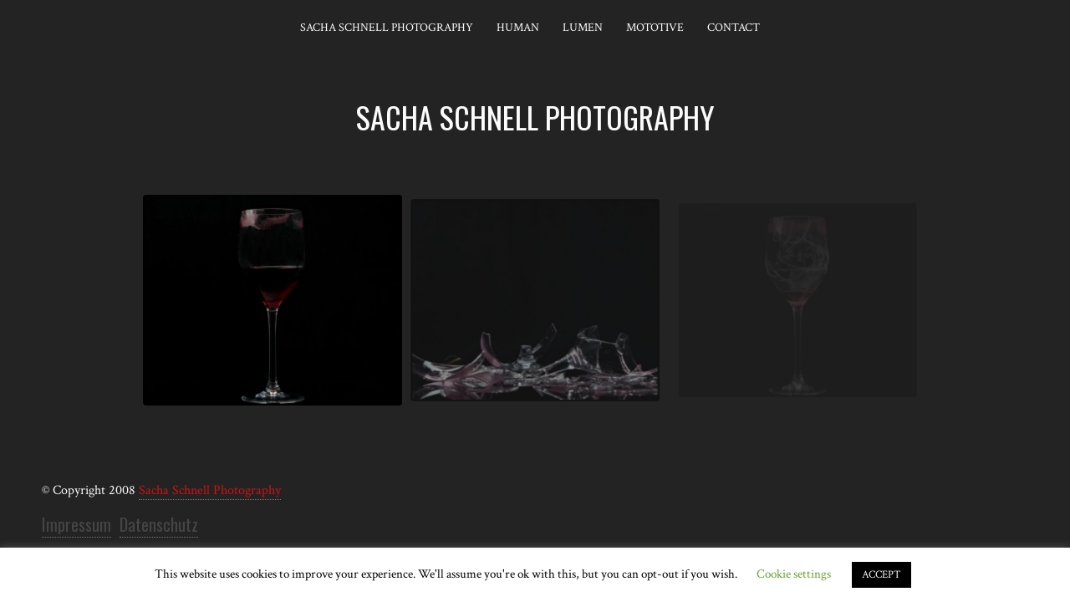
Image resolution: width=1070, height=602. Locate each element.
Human (518, 27)
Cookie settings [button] (794, 574)
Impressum (76, 524)
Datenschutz (159, 524)
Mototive (655, 27)
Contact (733, 27)
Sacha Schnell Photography (386, 27)
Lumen (583, 27)
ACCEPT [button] (881, 575)
